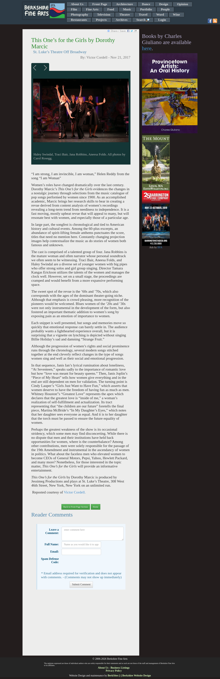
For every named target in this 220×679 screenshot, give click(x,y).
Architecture (124, 4)
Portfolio (146, 9)
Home (95, 507)
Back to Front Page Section (75, 507)
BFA (159, 247)
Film (74, 9)
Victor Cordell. (75, 492)
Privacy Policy (114, 670)
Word (160, 14)
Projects (101, 20)
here (147, 48)
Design (163, 4)
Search (142, 20)
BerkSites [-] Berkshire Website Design (129, 675)
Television (103, 14)
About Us (77, 4)
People (165, 9)
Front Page (99, 4)
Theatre (124, 14)
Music (127, 9)
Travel (143, 14)
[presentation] (90, 563)
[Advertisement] (80, 624)
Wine (176, 14)
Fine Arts (92, 9)
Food (110, 9)
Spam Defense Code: (50, 560)
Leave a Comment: (52, 531)
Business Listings (120, 667)
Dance (146, 4)
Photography (79, 14)
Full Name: (52, 544)
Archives (121, 20)
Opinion (182, 4)
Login (162, 20)
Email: (54, 551)
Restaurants (79, 20)
